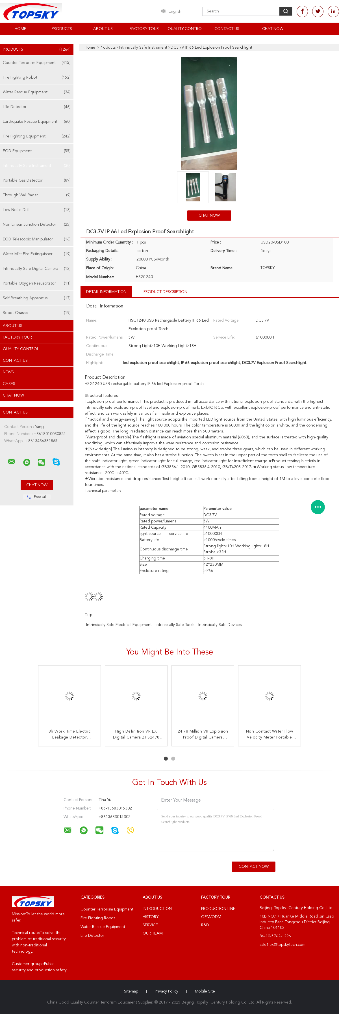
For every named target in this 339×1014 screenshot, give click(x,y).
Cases (9, 384)
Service (150, 925)
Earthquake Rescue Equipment (37, 121)
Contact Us (226, 29)
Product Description (165, 292)
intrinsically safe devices (220, 625)
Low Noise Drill (37, 210)
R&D (205, 925)
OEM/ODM (211, 917)
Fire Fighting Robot (37, 77)
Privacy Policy (166, 991)
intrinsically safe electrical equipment (119, 625)
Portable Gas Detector (37, 180)
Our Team (153, 933)
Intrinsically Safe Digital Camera (37, 269)
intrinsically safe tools (175, 625)
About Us (103, 29)
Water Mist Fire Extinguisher (37, 254)
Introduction (157, 909)
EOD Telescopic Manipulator (37, 239)
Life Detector (37, 107)
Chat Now (272, 29)
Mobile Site (205, 991)
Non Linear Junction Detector (37, 224)
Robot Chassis (37, 313)
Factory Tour (144, 29)
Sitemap (131, 991)
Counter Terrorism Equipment (37, 63)
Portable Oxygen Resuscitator (37, 283)
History (150, 917)
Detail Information (106, 292)
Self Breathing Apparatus (37, 298)
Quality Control (186, 29)
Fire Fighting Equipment (37, 136)
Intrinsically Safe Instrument (37, 166)
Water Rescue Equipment (37, 92)
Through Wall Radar (37, 195)
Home (20, 29)
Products (62, 29)
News (8, 372)
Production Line (218, 909)
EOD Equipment (37, 151)
